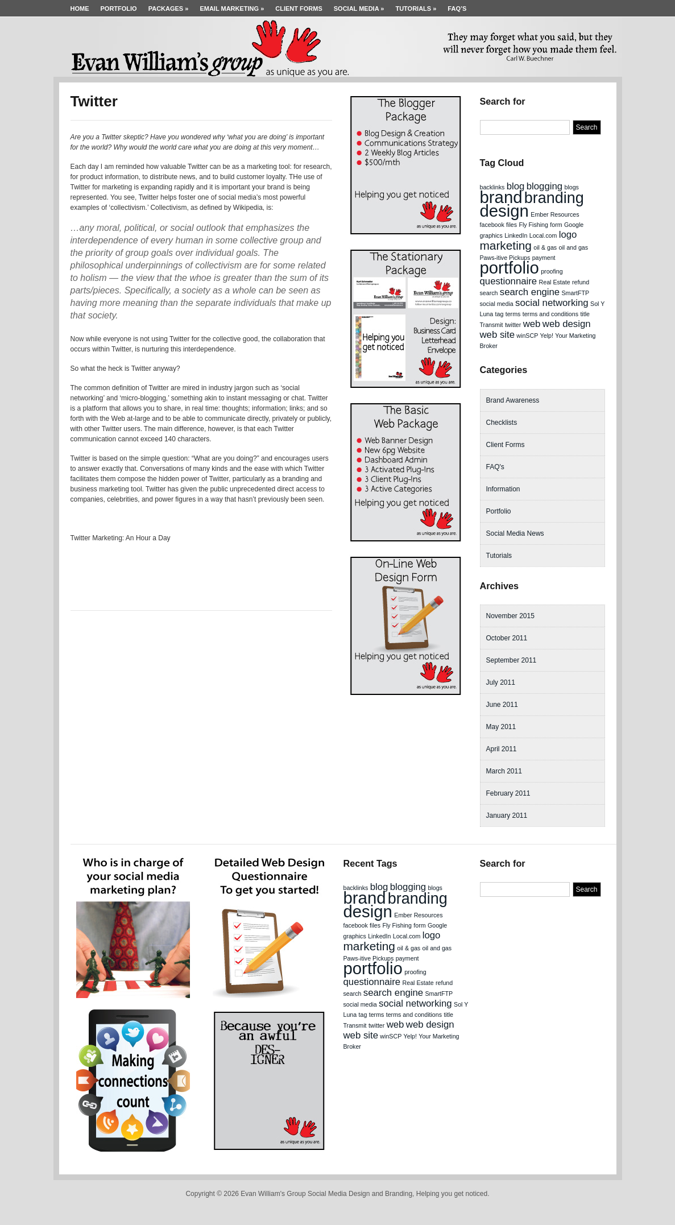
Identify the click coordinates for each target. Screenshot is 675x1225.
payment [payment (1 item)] (544, 257)
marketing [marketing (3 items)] (506, 245)
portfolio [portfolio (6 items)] (509, 267)
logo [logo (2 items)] (568, 234)
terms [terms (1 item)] (513, 314)
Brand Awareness (513, 400)
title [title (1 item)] (585, 314)
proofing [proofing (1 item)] (552, 271)
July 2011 (500, 682)
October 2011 (507, 638)
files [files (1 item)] (511, 224)
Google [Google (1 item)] (573, 224)
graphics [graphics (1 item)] (491, 235)
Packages (168, 8)
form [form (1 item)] (556, 224)
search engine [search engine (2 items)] (530, 292)
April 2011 (501, 749)
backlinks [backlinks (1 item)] (492, 187)
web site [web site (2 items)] (497, 334)
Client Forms (298, 8)
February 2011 (508, 793)
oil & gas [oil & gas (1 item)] (545, 247)
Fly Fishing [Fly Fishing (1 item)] (533, 224)
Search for (502, 101)
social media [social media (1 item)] (497, 303)
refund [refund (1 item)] (580, 282)
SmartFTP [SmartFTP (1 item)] (576, 292)
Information (503, 489)
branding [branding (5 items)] (554, 197)
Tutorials (415, 8)
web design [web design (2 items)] (567, 323)
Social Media (359, 8)
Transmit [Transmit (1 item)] (491, 324)
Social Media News (515, 533)
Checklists (501, 423)
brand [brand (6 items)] (501, 197)
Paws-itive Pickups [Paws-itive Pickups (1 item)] (505, 257)
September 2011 (511, 660)
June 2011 (502, 705)
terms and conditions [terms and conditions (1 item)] (550, 314)
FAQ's (495, 467)
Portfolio (119, 8)
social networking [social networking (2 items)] (552, 302)
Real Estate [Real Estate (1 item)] (554, 282)
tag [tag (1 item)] (499, 314)
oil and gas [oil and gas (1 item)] (574, 247)
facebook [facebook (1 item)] (492, 224)
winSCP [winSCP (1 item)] (527, 335)
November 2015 (510, 616)
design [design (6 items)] (504, 210)
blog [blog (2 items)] (516, 186)
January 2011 (507, 816)
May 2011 (501, 727)
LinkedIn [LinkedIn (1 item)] (515, 235)
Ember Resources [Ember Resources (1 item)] (555, 214)
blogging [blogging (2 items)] (544, 186)
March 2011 (504, 771)
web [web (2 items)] (532, 323)
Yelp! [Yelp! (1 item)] (546, 335)
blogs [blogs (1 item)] (571, 187)
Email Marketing (232, 8)
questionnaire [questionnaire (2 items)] (508, 281)
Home (80, 8)
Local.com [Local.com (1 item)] (543, 235)
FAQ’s (457, 8)
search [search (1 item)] (489, 292)
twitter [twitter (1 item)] (513, 324)
